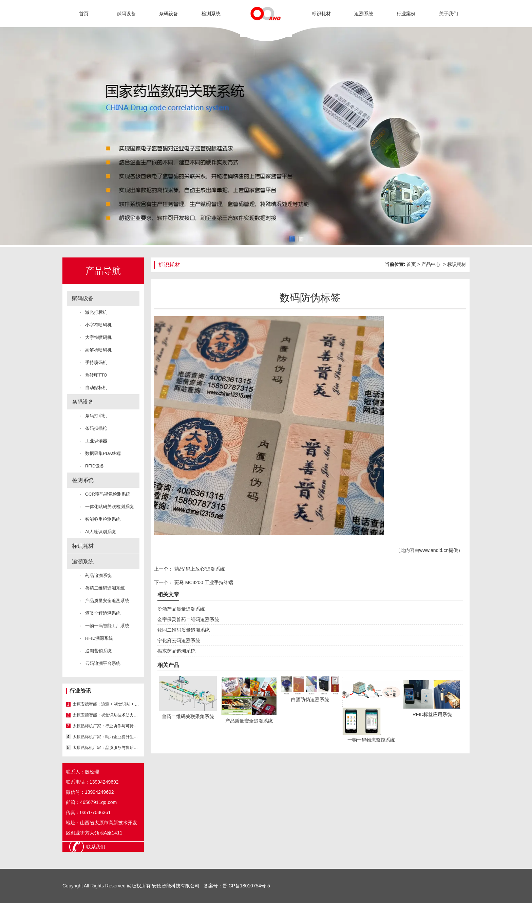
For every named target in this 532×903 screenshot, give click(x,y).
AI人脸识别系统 (100, 531)
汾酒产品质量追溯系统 (181, 609)
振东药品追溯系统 (176, 651)
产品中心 (430, 264)
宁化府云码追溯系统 (178, 640)
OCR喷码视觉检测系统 (107, 494)
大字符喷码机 (98, 337)
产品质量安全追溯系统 (107, 600)
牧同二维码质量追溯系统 (183, 630)
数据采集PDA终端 (103, 453)
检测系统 (211, 13)
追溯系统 (363, 13)
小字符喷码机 (98, 324)
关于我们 (448, 13)
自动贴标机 (96, 387)
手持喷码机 (96, 362)
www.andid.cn (434, 550)
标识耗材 (321, 13)
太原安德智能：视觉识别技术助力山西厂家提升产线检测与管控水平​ (106, 715)
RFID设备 (94, 465)
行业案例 (406, 13)
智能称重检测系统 (102, 519)
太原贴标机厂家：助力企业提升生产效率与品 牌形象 (106, 736)
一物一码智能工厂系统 (107, 625)
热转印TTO (96, 375)
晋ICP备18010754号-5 (246, 885)
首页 (84, 13)
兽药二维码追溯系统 (105, 588)
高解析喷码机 (98, 349)
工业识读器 (96, 440)
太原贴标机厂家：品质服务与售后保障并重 (106, 747)
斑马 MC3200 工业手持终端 (203, 582)
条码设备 (168, 13)
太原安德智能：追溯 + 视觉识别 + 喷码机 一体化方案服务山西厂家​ (106, 704)
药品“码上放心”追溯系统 (199, 569)
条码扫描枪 (96, 428)
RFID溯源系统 (99, 638)
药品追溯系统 (98, 575)
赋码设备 (126, 13)
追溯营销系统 (98, 650)
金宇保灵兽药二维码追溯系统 (188, 619)
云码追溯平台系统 (102, 663)
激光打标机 (96, 312)
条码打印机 (96, 415)
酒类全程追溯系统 (102, 613)
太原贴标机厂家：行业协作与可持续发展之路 (106, 726)
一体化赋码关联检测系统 (109, 506)
